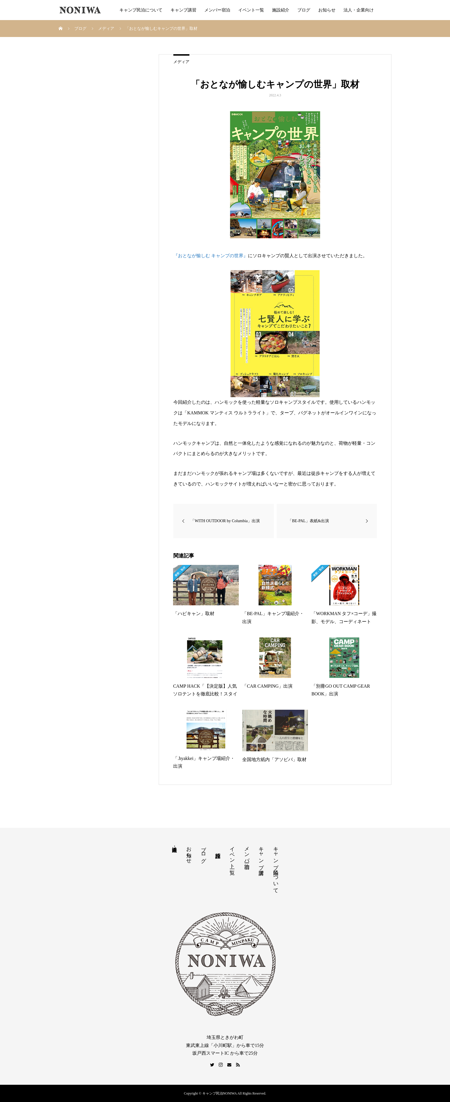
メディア (181, 62)
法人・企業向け (359, 10)
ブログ (303, 10)
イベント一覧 (251, 10)
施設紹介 (280, 10)
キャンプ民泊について (140, 10)
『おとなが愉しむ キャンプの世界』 (210, 255)
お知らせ (326, 10)
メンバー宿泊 (217, 10)
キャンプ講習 (183, 10)
